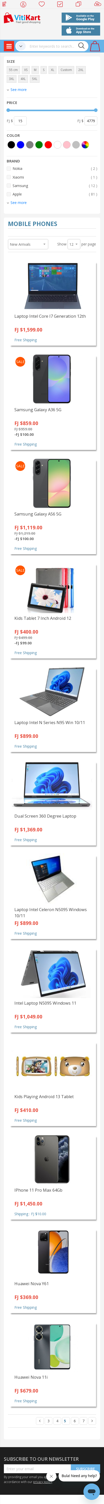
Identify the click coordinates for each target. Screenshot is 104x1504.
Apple (55, 194)
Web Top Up (6, 5)
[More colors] (85, 144)
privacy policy (42, 1482)
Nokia (55, 168)
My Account (24, 5)
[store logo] (22, 17)
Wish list (43, 5)
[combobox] (57, 46)
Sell (98, 5)
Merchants (80, 5)
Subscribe (85, 1468)
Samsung (55, 186)
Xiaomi (55, 177)
